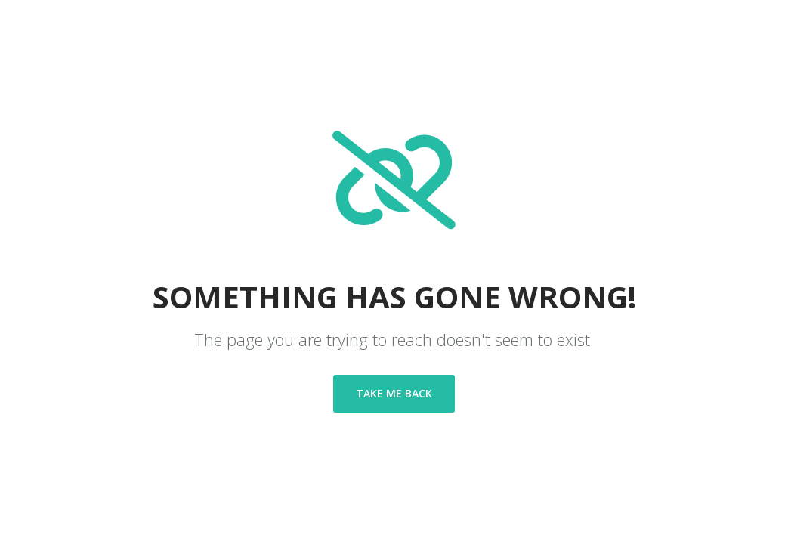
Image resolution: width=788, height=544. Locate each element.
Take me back (394, 393)
